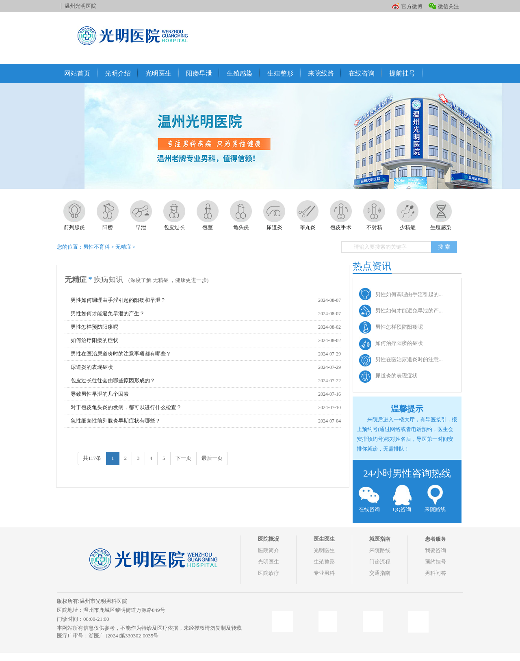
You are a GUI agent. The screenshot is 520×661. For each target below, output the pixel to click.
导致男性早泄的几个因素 (100, 394)
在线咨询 (362, 73)
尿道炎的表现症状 (92, 367)
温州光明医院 (80, 6)
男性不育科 (96, 247)
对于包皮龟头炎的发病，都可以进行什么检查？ (126, 407)
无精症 (123, 247)
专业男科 (324, 573)
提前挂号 (402, 73)
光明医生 (158, 73)
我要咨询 (435, 550)
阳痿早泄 (199, 73)
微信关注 (448, 6)
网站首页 (77, 73)
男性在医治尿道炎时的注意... (409, 359)
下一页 (183, 458)
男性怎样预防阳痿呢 (94, 327)
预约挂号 (435, 562)
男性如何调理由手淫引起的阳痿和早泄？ (118, 300)
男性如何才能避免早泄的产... (409, 311)
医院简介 (268, 550)
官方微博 (411, 6)
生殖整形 (280, 73)
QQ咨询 (402, 498)
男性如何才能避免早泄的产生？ (108, 313)
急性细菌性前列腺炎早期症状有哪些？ (115, 421)
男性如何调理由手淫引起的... (409, 294)
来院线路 (321, 73)
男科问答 (435, 573)
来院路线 (435, 498)
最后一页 (212, 458)
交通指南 (379, 573)
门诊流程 (379, 562)
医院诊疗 (268, 573)
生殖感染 (240, 73)
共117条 (92, 458)
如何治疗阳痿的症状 (94, 340)
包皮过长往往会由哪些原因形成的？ (113, 380)
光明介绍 (118, 73)
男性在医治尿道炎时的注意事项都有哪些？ (121, 354)
